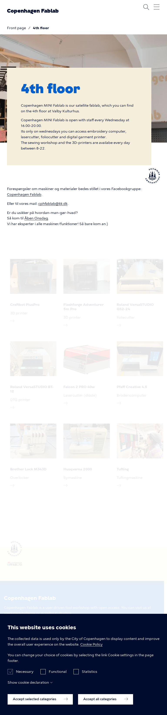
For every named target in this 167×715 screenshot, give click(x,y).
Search (146, 7)
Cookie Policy (91, 644)
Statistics (89, 672)
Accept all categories (105, 699)
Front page (16, 28)
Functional (58, 672)
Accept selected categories (40, 699)
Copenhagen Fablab (33, 11)
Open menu (156, 7)
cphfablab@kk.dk (52, 204)
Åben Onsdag (36, 218)
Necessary (24, 672)
